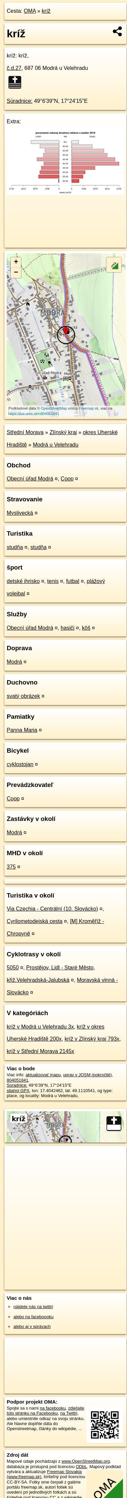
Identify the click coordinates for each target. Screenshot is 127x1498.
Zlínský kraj (63, 432)
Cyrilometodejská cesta (34, 921)
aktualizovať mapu (43, 1074)
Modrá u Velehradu (55, 445)
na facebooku (53, 1408)
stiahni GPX (18, 1090)
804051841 (17, 1080)
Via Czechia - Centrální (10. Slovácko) (52, 909)
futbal (72, 581)
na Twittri (68, 1413)
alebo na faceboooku (33, 1316)
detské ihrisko (23, 581)
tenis (53, 581)
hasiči (67, 628)
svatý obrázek (23, 696)
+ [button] (16, 262)
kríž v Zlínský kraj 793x (92, 1039)
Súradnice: (20, 101)
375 (11, 867)
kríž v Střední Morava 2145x (40, 1051)
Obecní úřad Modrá (30, 479)
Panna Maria (22, 730)
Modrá (14, 662)
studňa (15, 547)
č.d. (14, 68)
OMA (30, 11)
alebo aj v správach (32, 1326)
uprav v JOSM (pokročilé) (87, 1074)
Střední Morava (25, 432)
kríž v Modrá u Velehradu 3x (40, 1027)
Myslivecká (20, 513)
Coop (67, 479)
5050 (13, 967)
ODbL (81, 1466)
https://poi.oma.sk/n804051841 (33, 414)
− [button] (16, 273)
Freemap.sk (88, 408)
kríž (46, 11)
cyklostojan (20, 764)
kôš (86, 628)
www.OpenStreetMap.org (86, 1461)
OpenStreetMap (54, 408)
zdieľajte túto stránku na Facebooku (45, 1411)
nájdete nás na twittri (33, 1306)
